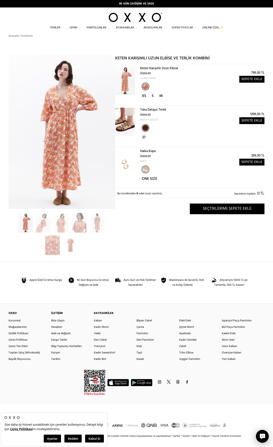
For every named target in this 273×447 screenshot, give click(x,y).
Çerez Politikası (18, 347)
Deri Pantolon (145, 347)
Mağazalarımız (18, 334)
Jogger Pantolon (189, 366)
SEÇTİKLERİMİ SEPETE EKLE (227, 216)
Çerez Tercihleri (18, 354)
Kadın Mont (101, 334)
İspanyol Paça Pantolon (237, 328)
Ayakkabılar (125, 31)
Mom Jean (228, 347)
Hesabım (56, 334)
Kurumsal (14, 328)
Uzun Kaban (229, 354)
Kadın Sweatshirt (104, 360)
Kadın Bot (100, 366)
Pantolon (142, 341)
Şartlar (177, 444)
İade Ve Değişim (201, 444)
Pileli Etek (185, 328)
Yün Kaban (229, 366)
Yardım (55, 366)
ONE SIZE (149, 186)
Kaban (98, 328)
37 (143, 145)
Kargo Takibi (59, 347)
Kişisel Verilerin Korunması (226, 444)
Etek (139, 354)
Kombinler (27, 43)
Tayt (139, 360)
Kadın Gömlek (188, 347)
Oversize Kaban (231, 360)
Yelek (97, 341)
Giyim (73, 31)
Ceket (182, 354)
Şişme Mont (186, 334)
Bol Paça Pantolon (233, 334)
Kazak (140, 366)
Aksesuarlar (153, 31)
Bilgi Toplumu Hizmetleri (66, 354)
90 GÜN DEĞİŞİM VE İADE (136, 3)
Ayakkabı (185, 341)
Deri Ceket (100, 347)
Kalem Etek (229, 341)
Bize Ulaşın (58, 328)
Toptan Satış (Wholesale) (24, 360)
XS (144, 104)
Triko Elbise (186, 360)
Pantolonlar (96, 31)
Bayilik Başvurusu (20, 366)
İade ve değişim (61, 341)
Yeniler (55, 31)
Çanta (140, 334)
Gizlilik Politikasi (18, 341)
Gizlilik (186, 444)
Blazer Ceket (144, 328)
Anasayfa (14, 43)
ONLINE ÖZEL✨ (212, 31)
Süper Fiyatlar (182, 31)
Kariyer (55, 360)
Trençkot (99, 354)
